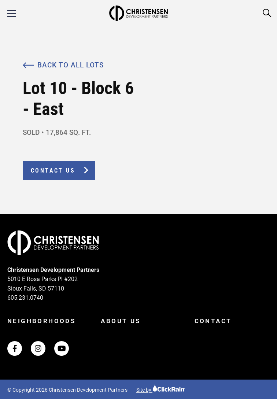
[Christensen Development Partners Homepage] (138, 13)
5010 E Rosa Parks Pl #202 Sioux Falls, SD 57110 (42, 284)
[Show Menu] (11, 13)
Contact (213, 321)
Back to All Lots (63, 65)
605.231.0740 (25, 297)
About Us (120, 321)
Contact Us (53, 170)
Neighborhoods (41, 321)
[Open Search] (267, 13)
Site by (160, 390)
